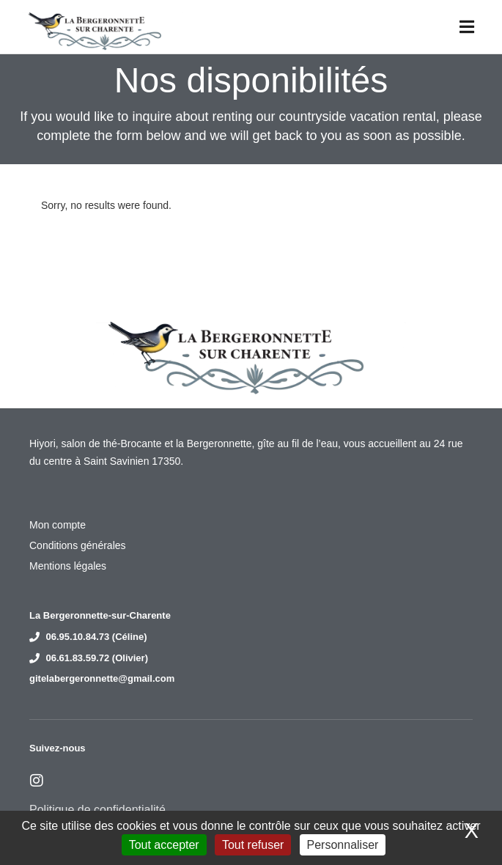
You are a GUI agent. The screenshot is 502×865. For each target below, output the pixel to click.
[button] (467, 27)
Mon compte (57, 525)
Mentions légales (67, 566)
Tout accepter (164, 845)
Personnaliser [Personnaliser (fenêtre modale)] (343, 845)
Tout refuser (253, 845)
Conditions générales (77, 545)
